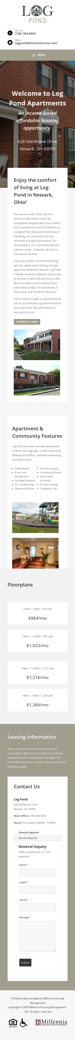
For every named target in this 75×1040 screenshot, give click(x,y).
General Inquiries (29, 832)
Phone (23, 900)
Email (23, 882)
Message (24, 917)
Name (23, 864)
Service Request (28, 838)
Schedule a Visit (27, 321)
